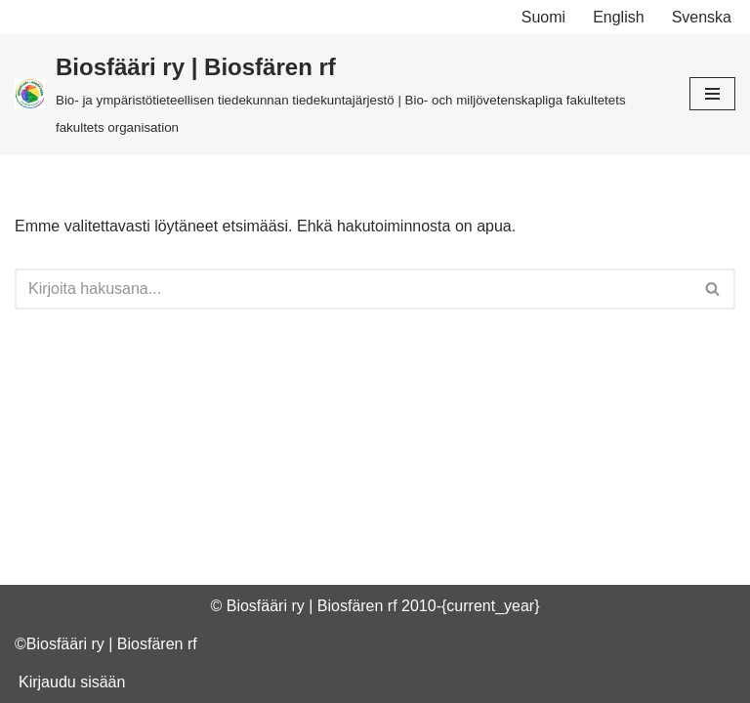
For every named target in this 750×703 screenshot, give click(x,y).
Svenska (701, 17)
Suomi (543, 17)
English (618, 17)
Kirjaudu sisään (72, 682)
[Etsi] (353, 289)
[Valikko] (712, 93)
